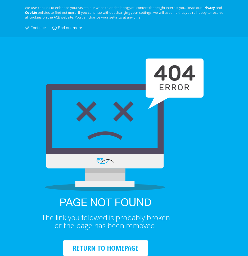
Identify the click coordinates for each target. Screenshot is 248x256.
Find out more (70, 27)
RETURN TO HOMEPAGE (105, 248)
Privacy (208, 7)
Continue (38, 27)
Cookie (31, 12)
